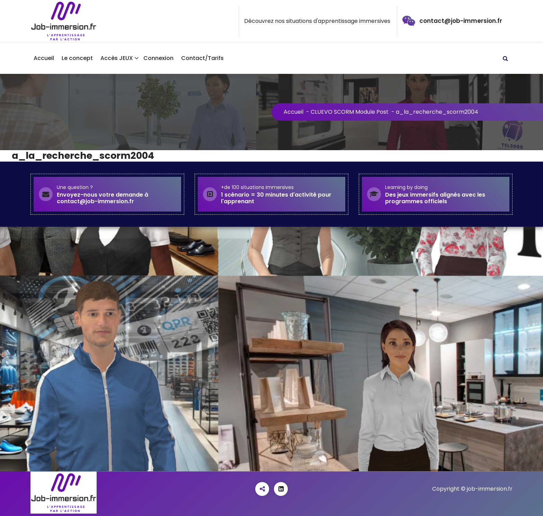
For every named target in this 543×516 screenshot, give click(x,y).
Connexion (158, 58)
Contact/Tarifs (202, 58)
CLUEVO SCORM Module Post (350, 112)
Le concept (77, 58)
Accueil (44, 58)
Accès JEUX (116, 58)
